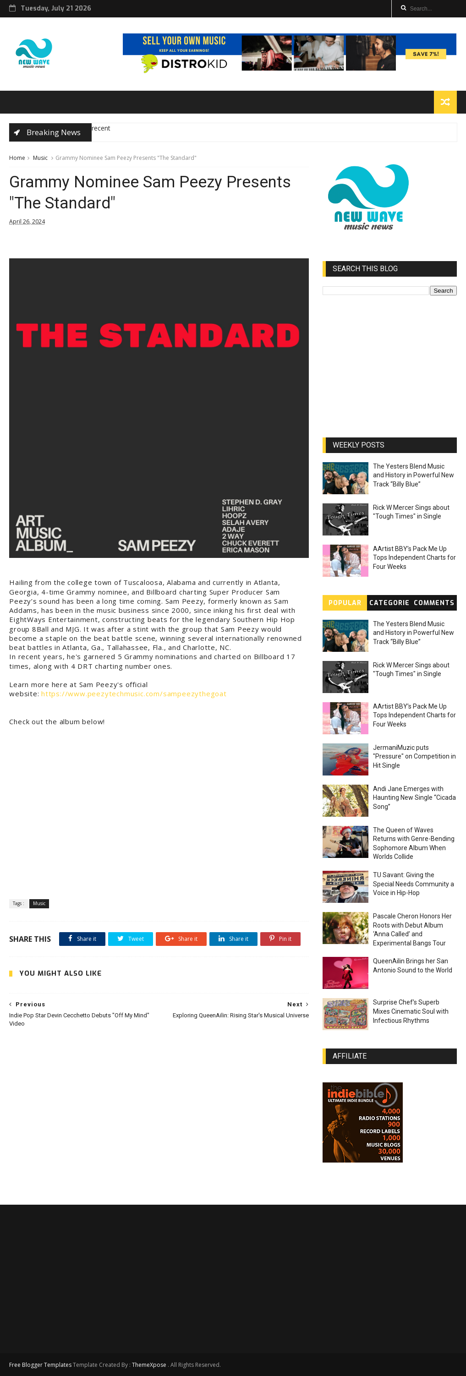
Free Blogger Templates (40, 1365)
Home (17, 158)
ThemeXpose (149, 1365)
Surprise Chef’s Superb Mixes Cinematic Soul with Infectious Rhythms (411, 1011)
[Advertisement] (159, 1116)
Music (40, 158)
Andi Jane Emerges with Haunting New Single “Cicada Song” (414, 797)
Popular (345, 603)
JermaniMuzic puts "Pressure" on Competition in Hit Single (414, 756)
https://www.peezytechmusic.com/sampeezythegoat (134, 693)
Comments (434, 603)
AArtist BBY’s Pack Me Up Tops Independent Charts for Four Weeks (414, 557)
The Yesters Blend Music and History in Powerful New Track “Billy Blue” (413, 475)
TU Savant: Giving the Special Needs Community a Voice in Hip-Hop (413, 883)
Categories (389, 605)
